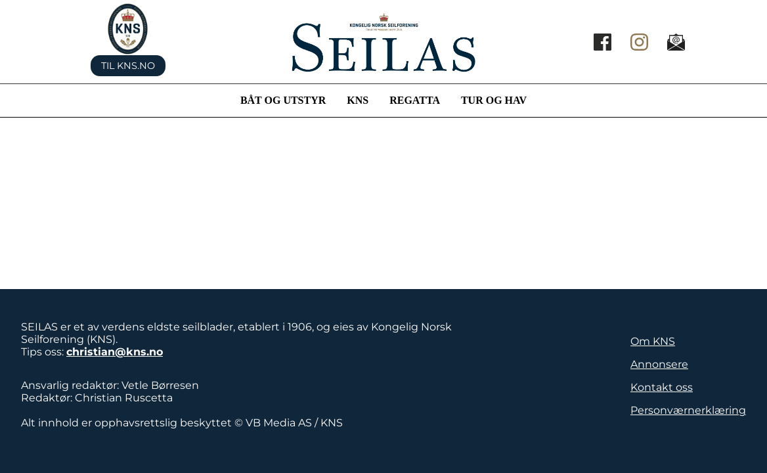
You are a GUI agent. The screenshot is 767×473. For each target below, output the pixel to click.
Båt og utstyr (283, 100)
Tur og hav (494, 100)
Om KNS (652, 341)
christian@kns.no (114, 352)
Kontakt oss (661, 387)
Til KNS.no (128, 66)
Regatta (414, 100)
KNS (357, 100)
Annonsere (659, 364)
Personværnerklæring (688, 410)
